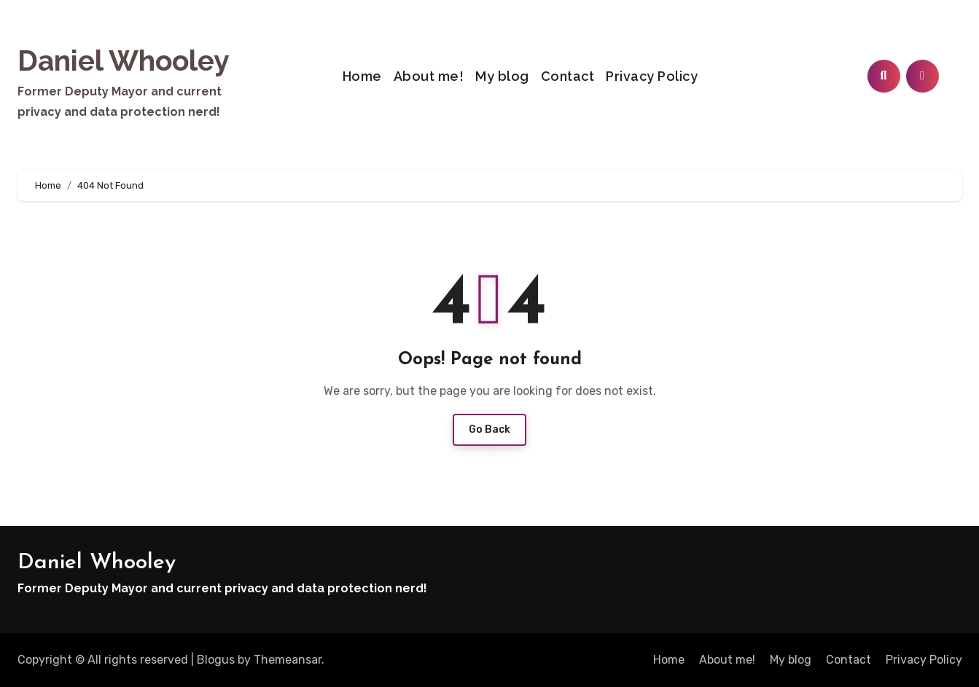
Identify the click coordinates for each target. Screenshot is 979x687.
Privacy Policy (652, 76)
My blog (502, 76)
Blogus (216, 660)
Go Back (489, 429)
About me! (429, 76)
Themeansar (287, 660)
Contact (568, 76)
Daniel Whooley (123, 60)
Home (362, 76)
